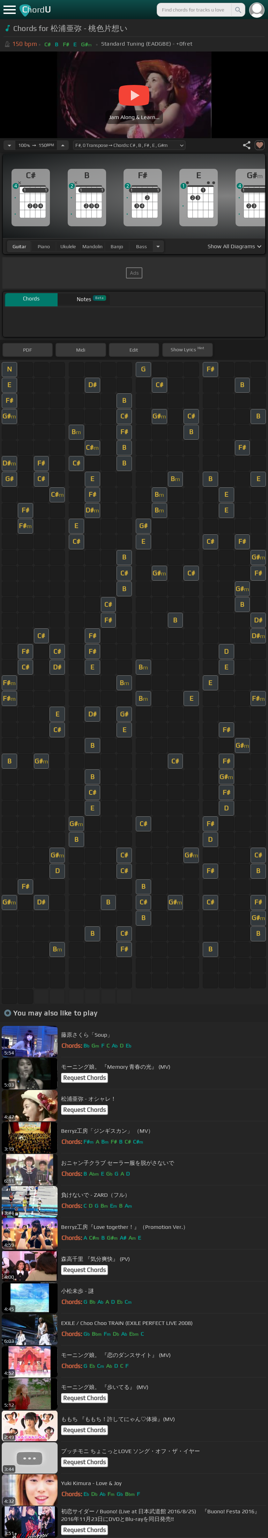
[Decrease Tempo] (9, 145)
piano (44, 246)
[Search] (237, 10)
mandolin (92, 246)
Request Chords (84, 1077)
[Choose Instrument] (158, 246)
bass (141, 246)
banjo (117, 246)
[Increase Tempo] (63, 145)
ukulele (68, 246)
